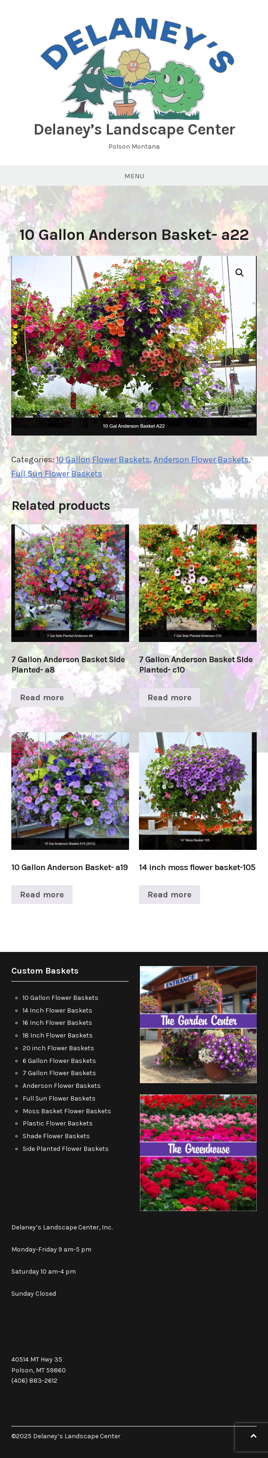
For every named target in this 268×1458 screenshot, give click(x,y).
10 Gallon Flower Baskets (103, 459)
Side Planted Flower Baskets (66, 1149)
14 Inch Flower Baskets (57, 1010)
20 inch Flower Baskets (58, 1048)
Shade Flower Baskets (56, 1136)
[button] (239, 272)
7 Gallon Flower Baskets (59, 1073)
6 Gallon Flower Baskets (59, 1061)
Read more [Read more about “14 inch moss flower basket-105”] (169, 894)
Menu (134, 176)
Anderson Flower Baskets (201, 459)
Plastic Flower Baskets (58, 1123)
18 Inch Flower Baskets (58, 1035)
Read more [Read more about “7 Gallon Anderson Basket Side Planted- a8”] (42, 697)
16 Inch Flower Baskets (57, 1023)
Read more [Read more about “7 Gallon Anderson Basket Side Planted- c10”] (169, 697)
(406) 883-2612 (34, 1381)
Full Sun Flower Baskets (56, 473)
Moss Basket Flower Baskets (67, 1111)
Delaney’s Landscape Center (134, 129)
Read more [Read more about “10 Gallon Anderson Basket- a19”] (42, 894)
